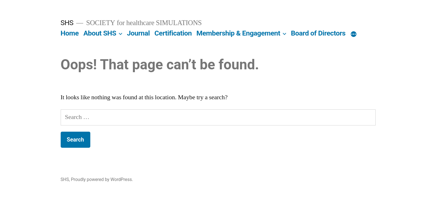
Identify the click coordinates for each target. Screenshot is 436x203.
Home (70, 33)
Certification (173, 33)
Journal (138, 33)
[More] (353, 34)
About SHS (99, 33)
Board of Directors (318, 33)
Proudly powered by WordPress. (102, 179)
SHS (67, 23)
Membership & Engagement (238, 33)
